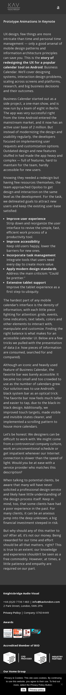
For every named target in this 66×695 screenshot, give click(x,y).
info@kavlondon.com (46, 601)
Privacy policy (37, 689)
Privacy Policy (12, 612)
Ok (23, 689)
